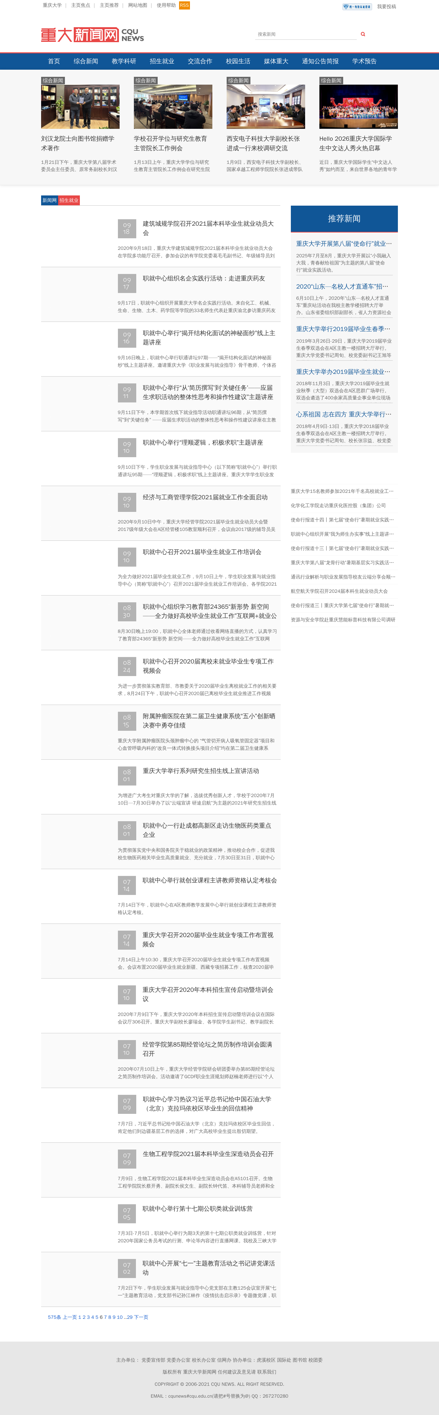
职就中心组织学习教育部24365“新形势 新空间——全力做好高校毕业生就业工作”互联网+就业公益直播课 (210, 616)
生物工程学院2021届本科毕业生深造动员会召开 (208, 1154)
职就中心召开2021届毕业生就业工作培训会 (202, 552)
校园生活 (238, 61)
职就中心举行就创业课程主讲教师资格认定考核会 (210, 880)
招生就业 (162, 61)
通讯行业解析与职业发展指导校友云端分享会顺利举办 (348, 577)
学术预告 (364, 61)
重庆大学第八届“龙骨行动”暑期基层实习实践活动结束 (347, 563)
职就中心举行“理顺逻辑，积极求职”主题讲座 (203, 442)
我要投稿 (369, 6)
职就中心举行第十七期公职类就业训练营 (198, 1208)
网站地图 (137, 5)
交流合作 (200, 61)
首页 (54, 61)
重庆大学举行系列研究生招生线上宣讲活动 (201, 771)
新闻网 (49, 200)
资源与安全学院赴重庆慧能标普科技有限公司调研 (343, 620)
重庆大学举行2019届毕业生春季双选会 (349, 329)
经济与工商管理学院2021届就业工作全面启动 (205, 497)
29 (130, 1317)
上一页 (70, 1317)
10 (120, 1317)
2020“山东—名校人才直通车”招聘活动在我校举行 (363, 286)
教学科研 (124, 61)
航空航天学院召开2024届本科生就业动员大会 (339, 591)
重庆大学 (52, 5)
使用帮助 (166, 5)
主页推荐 (109, 5)
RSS (184, 5)
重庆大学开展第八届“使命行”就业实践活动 (353, 243)
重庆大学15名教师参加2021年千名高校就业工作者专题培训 (354, 491)
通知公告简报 (320, 61)
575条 (54, 1317)
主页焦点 (80, 5)
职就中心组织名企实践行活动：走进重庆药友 (204, 278)
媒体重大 (276, 61)
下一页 (141, 1317)
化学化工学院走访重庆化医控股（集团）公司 (338, 505)
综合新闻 (86, 61)
